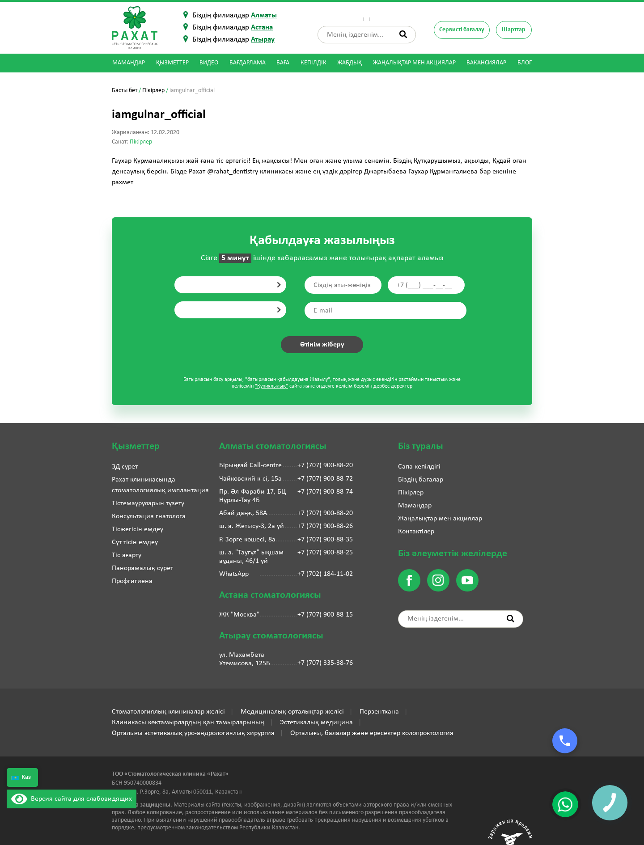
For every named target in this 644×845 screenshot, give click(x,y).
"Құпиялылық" (271, 386)
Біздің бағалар (420, 479)
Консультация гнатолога (149, 516)
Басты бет (124, 90)
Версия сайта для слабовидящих (71, 799)
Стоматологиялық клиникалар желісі (168, 711)
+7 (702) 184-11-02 (325, 574)
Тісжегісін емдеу (137, 529)
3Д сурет (125, 466)
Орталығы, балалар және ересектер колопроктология (371, 733)
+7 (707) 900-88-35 (325, 539)
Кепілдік (313, 62)
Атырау (263, 39)
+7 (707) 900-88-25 (325, 552)
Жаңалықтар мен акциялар (414, 62)
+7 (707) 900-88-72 (325, 478)
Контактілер (397, 15)
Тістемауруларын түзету (148, 503)
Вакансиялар (486, 62)
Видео (208, 62)
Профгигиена (132, 581)
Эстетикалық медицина (316, 722)
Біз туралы (333, 15)
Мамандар (128, 62)
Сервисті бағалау (461, 29)
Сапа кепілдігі (419, 466)
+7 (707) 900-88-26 (325, 526)
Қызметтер (172, 62)
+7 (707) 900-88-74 (325, 491)
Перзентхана (379, 711)
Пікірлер (364, 15)
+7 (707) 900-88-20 (325, 465)
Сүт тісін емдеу (135, 542)
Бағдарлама (247, 62)
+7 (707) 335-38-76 (325, 663)
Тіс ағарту (126, 555)
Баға (282, 62)
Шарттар (513, 29)
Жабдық (349, 62)
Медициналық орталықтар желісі (292, 711)
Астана (262, 27)
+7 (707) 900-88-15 (325, 614)
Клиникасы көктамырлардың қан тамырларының (188, 722)
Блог (524, 62)
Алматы (264, 15)
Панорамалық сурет (142, 568)
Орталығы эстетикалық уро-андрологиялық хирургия (193, 733)
